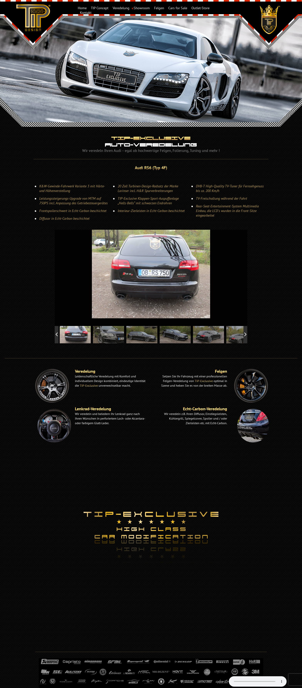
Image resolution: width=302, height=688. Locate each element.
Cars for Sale (177, 8)
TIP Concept (99, 8)
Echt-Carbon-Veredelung (205, 408)
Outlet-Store (200, 8)
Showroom (142, 8)
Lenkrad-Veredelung (93, 408)
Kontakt (85, 12)
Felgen (159, 8)
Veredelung (121, 8)
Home (82, 8)
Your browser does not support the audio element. (258, 681)
